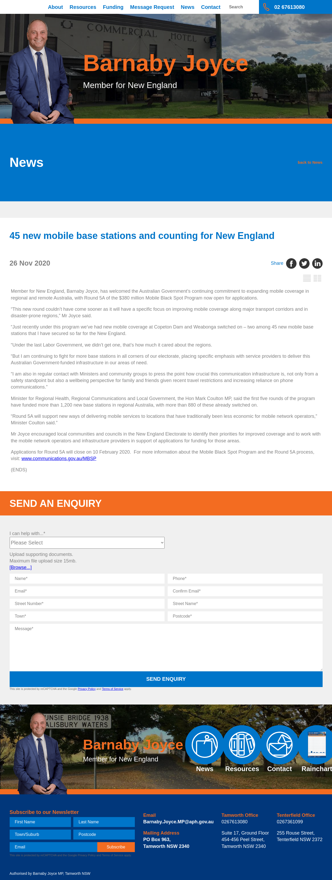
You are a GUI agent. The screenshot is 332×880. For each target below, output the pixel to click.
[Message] (166, 647)
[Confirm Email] (245, 591)
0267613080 (234, 821)
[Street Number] (87, 604)
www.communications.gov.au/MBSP (59, 458)
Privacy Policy (86, 688)
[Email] (87, 591)
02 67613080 (289, 7)
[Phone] (245, 579)
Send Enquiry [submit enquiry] (166, 679)
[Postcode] (245, 616)
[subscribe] (116, 847)
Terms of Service (112, 688)
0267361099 (290, 821)
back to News (280, 162)
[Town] (87, 616)
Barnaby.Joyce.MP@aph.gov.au (178, 821)
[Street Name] (245, 604)
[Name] (87, 579)
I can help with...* (27, 533)
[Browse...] (21, 567)
